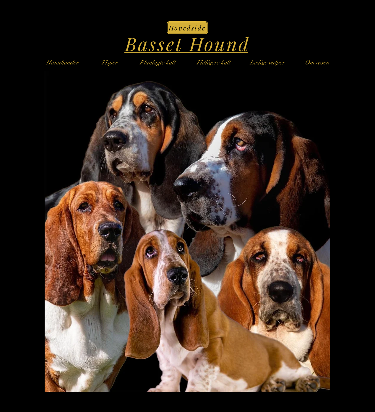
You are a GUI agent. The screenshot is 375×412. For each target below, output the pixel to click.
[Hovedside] (187, 27)
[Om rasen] (317, 62)
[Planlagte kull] (157, 62)
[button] (213, 62)
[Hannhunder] (62, 62)
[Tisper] (109, 62)
